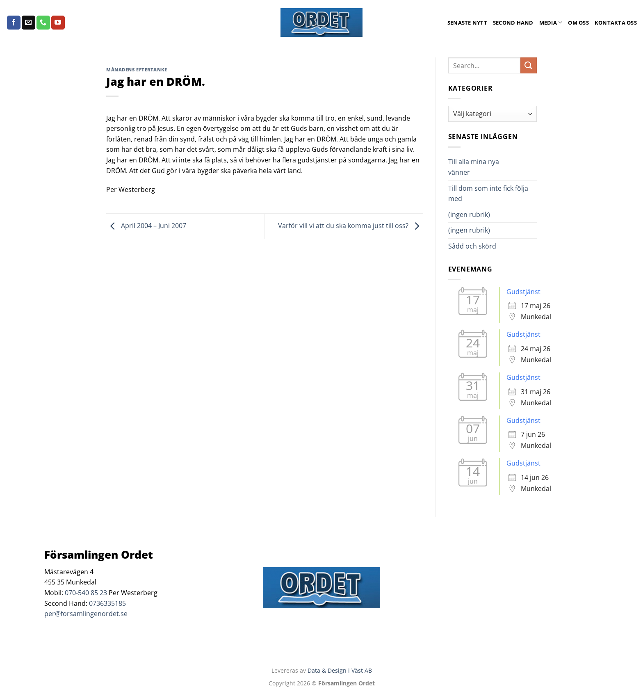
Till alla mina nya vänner (473, 167)
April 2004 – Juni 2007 (146, 225)
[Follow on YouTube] (58, 23)
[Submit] (528, 65)
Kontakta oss (616, 22)
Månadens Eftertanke (136, 69)
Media (551, 22)
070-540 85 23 (86, 592)
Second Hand (513, 22)
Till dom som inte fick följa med (488, 193)
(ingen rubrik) (469, 214)
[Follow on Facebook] (14, 23)
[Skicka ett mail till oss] (28, 23)
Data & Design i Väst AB (340, 670)
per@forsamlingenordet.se (86, 613)
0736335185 (107, 603)
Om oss (578, 22)
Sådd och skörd (472, 246)
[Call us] (43, 23)
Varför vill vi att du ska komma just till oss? (350, 225)
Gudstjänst (523, 291)
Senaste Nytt (467, 22)
